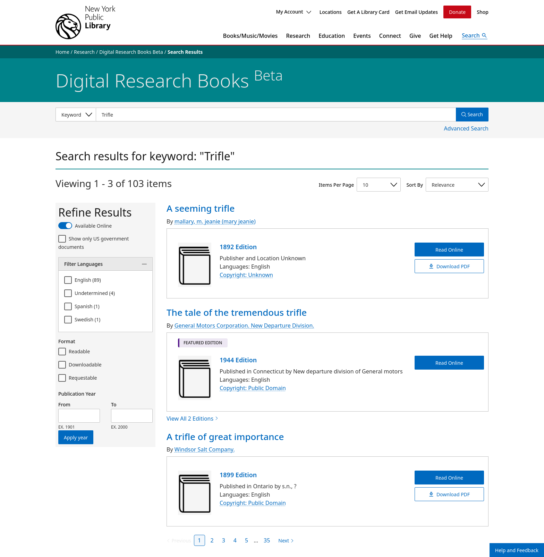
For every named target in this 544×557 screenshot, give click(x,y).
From (64, 404)
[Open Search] (474, 36)
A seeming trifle (201, 208)
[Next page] (284, 540)
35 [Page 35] (267, 540)
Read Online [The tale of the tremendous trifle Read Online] (449, 362)
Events (362, 36)
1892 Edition (238, 247)
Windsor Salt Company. (205, 449)
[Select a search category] (76, 114)
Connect (390, 36)
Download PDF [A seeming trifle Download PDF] (449, 266)
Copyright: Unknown (246, 275)
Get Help (441, 36)
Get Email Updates (416, 12)
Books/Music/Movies (250, 36)
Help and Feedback (516, 550)
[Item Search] (276, 114)
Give (415, 36)
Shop (482, 12)
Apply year (76, 437)
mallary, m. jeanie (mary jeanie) (215, 221)
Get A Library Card (368, 12)
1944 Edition (238, 360)
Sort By (414, 185)
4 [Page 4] (235, 540)
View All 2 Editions (193, 418)
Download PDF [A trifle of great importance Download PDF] (449, 494)
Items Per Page (336, 185)
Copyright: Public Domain (253, 388)
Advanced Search (466, 128)
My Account (293, 11)
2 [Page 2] (212, 540)
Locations (331, 12)
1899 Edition (238, 475)
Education (331, 36)
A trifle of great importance (225, 436)
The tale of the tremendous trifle (237, 312)
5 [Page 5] (246, 540)
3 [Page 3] (223, 540)
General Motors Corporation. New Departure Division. (244, 325)
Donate (457, 12)
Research (298, 36)
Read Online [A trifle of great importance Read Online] (449, 477)
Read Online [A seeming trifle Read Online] (449, 249)
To (113, 404)
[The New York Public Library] (85, 22)
